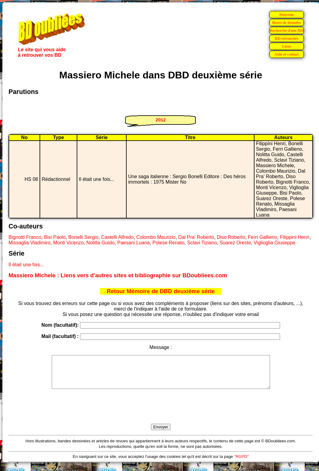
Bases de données (286, 22)
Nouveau (286, 14)
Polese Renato (168, 242)
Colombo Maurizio (156, 237)
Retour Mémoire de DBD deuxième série (161, 291)
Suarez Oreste (235, 242)
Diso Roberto (231, 237)
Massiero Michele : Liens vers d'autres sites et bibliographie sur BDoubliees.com (118, 275)
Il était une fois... (26, 264)
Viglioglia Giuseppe (274, 242)
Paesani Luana (133, 242)
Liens (286, 46)
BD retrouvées (286, 38)
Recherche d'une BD (286, 30)
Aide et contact (286, 54)
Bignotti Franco (25, 237)
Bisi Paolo (55, 237)
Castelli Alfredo (117, 237)
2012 (161, 119)
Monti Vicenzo (68, 242)
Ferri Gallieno (262, 237)
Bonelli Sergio (83, 237)
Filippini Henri (294, 237)
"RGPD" (241, 463)
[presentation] (160, 413)
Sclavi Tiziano (202, 242)
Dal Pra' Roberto (196, 237)
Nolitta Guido (100, 242)
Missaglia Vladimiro (30, 242)
